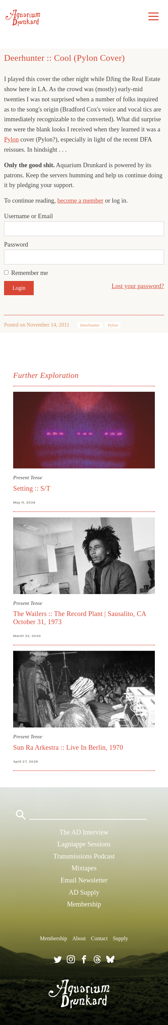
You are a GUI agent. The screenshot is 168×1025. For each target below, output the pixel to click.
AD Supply (84, 892)
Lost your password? (138, 285)
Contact (99, 938)
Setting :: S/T (31, 488)
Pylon (11, 139)
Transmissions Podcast (84, 856)
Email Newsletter (83, 880)
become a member (80, 200)
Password (16, 244)
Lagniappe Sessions (84, 844)
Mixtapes (84, 868)
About (79, 938)
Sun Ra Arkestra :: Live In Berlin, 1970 (68, 747)
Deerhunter (90, 325)
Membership (84, 904)
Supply (120, 938)
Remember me (29, 272)
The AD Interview (84, 832)
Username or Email (28, 216)
